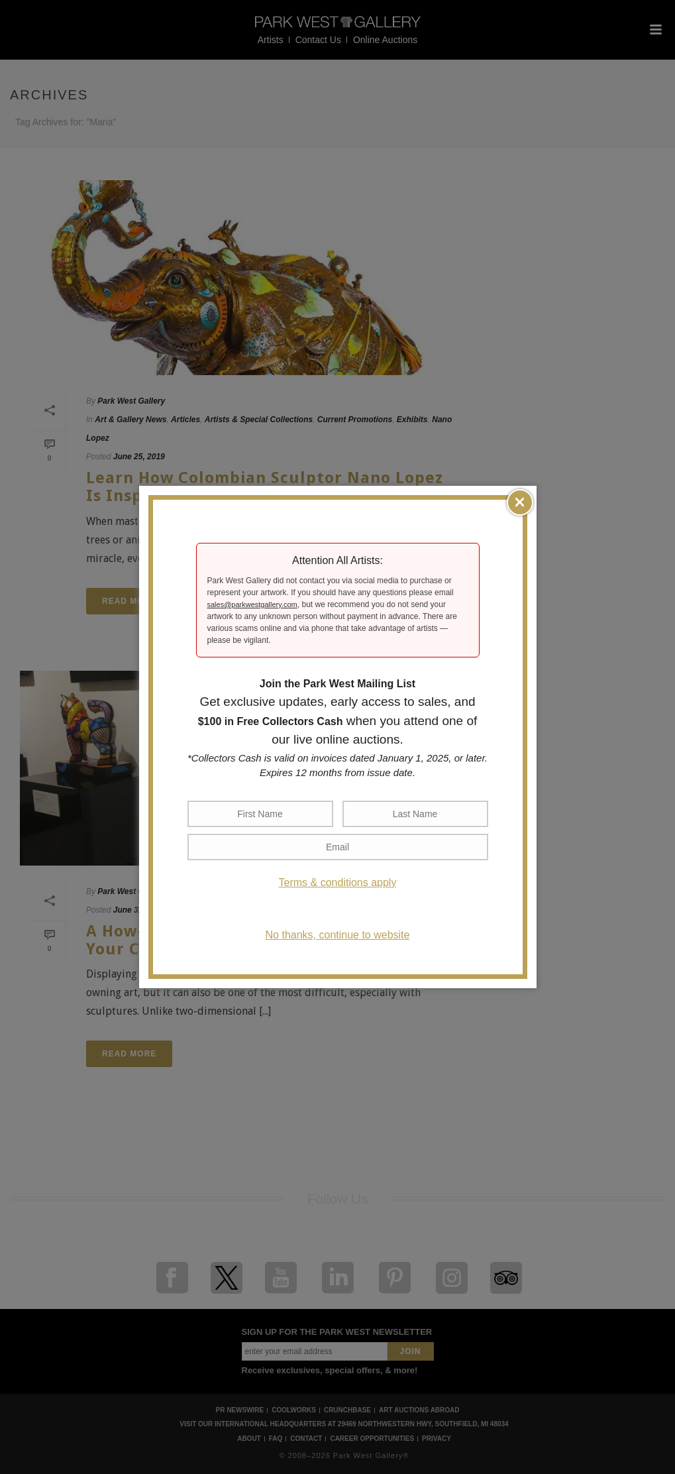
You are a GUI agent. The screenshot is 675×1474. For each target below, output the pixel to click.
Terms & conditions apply (338, 882)
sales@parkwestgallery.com (252, 604)
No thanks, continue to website (338, 934)
